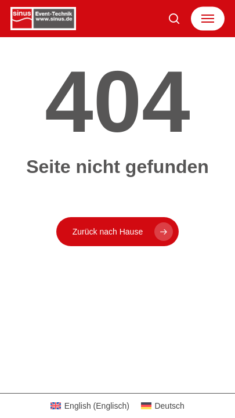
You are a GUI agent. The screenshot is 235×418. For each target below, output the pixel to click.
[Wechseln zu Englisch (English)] (90, 405)
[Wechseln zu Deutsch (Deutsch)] (162, 405)
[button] (208, 18)
